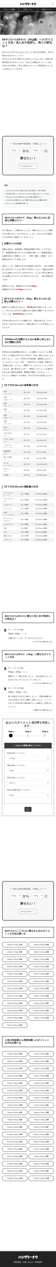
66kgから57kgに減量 (41, 981)
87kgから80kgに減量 (14, 1142)
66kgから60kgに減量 (41, 952)
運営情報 (17, 1262)
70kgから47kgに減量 (41, 1098)
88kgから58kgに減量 (41, 1142)
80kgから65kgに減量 (14, 1127)
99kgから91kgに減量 (41, 1171)
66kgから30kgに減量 (14, 974)
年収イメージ (28, 9)
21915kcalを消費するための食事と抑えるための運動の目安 (26, 200)
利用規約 (38, 1262)
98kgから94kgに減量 (14, 1171)
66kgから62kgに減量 (14, 1003)
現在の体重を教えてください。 (19, 790)
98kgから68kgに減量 (41, 1164)
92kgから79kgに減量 (14, 1149)
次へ (28, 809)
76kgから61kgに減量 (14, 1112)
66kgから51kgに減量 (14, 952)
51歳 (21, 630)
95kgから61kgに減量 (41, 1156)
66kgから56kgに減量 (41, 944)
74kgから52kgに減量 (41, 1105)
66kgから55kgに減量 (14, 988)
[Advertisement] (28, 105)
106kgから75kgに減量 (15, 1178)
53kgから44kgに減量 (14, 1061)
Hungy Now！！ (28, 166)
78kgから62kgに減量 (14, 1120)
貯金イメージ (46, 9)
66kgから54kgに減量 (41, 959)
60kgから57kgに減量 (41, 1068)
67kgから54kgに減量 (14, 1090)
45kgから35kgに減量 (14, 1054)
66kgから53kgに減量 (14, 944)
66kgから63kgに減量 (14, 959)
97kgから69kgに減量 (14, 1164)
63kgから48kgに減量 (14, 1083)
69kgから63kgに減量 (14, 1098)
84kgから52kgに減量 (14, 1134)
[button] (52, 3)
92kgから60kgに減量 (41, 1149)
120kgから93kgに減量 (41, 1178)
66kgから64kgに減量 (41, 974)
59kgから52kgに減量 (41, 1061)
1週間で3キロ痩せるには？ (43, 710)
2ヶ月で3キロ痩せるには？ (43, 642)
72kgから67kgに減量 (14, 1105)
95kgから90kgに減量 (14, 1156)
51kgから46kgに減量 (41, 1054)
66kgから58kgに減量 (14, 966)
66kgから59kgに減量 (41, 966)
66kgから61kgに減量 (14, 981)
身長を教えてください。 (17, 777)
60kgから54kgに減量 (14, 1068)
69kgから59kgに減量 (41, 1090)
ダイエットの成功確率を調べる (17, 203)
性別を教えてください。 (17, 753)
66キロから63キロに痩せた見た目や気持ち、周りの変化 (26, 190)
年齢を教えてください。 (17, 765)
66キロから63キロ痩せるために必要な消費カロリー (24, 197)
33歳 (21, 688)
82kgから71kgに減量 (41, 1127)
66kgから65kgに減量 (41, 988)
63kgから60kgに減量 (41, 1076)
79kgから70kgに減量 (41, 1120)
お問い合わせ (28, 1262)
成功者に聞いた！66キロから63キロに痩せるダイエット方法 (27, 194)
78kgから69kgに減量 (41, 1112)
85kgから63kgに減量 (41, 1134)
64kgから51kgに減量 (41, 1083)
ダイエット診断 (9, 9)
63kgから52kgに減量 (14, 1076)
